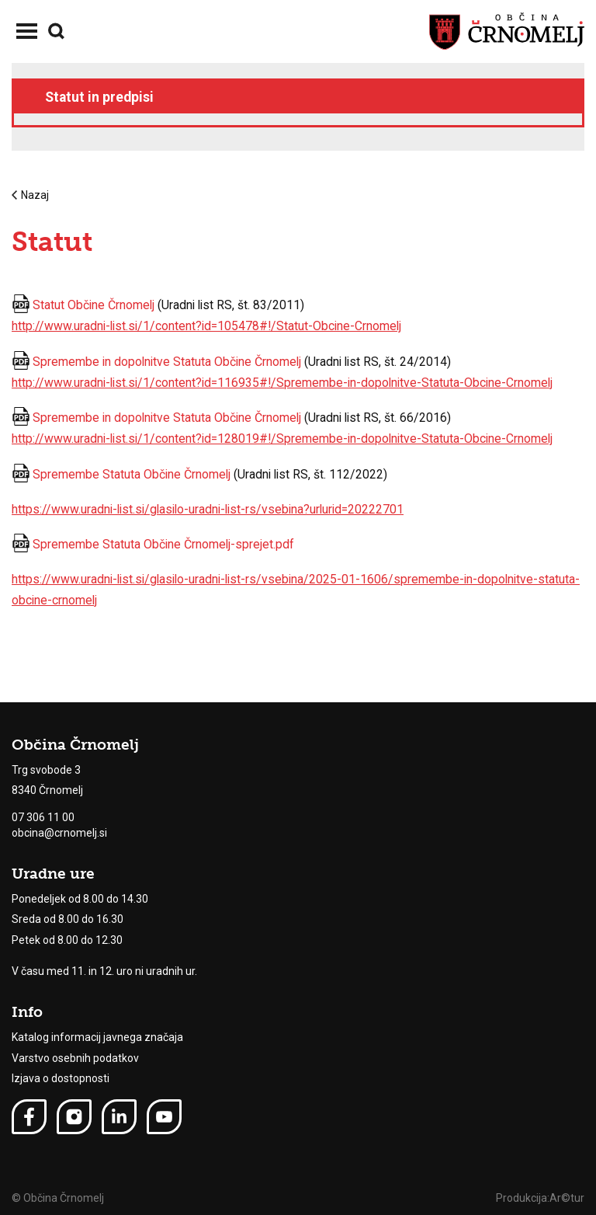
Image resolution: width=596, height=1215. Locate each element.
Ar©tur (566, 1198)
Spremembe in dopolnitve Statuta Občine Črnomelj (167, 361)
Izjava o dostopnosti (60, 1078)
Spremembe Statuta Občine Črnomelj (131, 474)
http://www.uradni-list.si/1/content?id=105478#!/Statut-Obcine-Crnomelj (206, 326)
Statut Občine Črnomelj (93, 305)
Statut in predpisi (99, 97)
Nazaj (30, 195)
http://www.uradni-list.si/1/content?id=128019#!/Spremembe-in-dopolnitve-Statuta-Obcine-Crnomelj (282, 438)
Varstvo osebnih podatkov (75, 1058)
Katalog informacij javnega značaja (97, 1037)
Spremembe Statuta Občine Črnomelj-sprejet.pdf (163, 544)
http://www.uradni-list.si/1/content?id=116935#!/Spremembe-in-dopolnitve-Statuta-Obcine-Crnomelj (282, 382)
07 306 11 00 (43, 817)
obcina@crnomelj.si (59, 833)
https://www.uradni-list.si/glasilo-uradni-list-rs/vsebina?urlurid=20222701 (208, 509)
